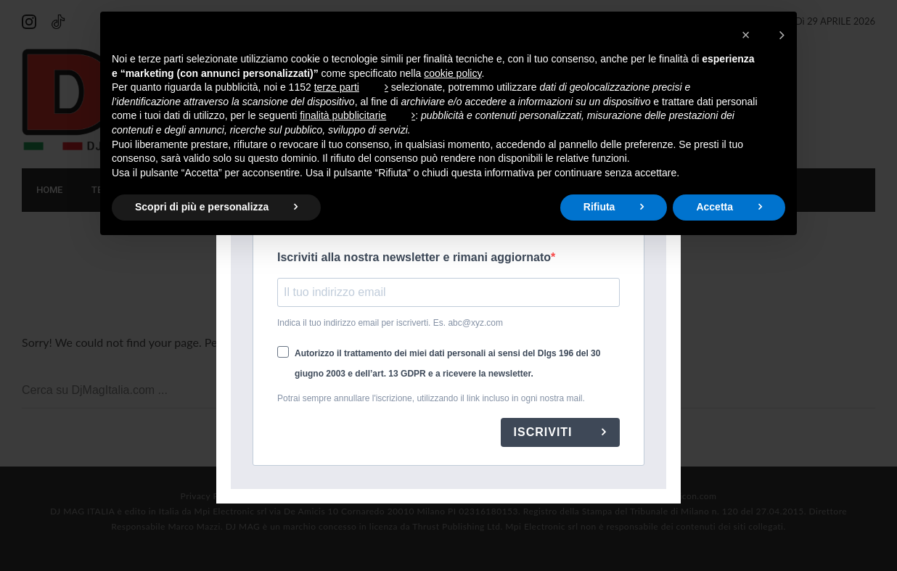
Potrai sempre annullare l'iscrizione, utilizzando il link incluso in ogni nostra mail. (431, 398)
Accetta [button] (714, 207)
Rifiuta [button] (599, 207)
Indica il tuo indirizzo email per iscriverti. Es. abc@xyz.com (390, 323)
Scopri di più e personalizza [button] (202, 207)
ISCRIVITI (545, 432)
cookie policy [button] (452, 73)
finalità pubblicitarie (343, 115)
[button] (763, 34)
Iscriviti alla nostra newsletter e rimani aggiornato (414, 257)
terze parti (336, 87)
